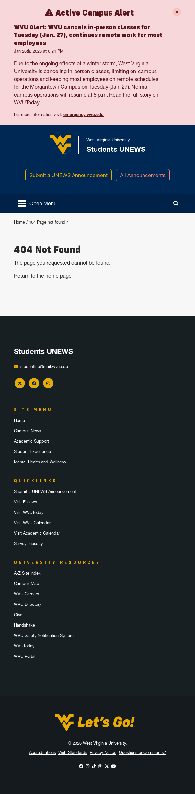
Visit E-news (25, 502)
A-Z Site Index (27, 573)
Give (18, 614)
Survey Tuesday (28, 543)
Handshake (24, 625)
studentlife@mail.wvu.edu (44, 366)
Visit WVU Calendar (32, 522)
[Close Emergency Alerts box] (177, 12)
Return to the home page (43, 275)
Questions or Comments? (142, 752)
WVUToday (24, 646)
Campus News (27, 430)
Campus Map (26, 583)
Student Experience (32, 451)
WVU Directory (27, 604)
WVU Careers (26, 594)
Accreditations (42, 752)
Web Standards (72, 752)
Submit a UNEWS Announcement (68, 175)
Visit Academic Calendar (37, 533)
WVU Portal (24, 656)
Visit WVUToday (28, 512)
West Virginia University (104, 743)
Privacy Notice (103, 752)
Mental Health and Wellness (40, 462)
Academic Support (31, 441)
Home (19, 222)
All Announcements (143, 175)
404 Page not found (47, 222)
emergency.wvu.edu (83, 114)
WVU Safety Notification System (44, 635)
